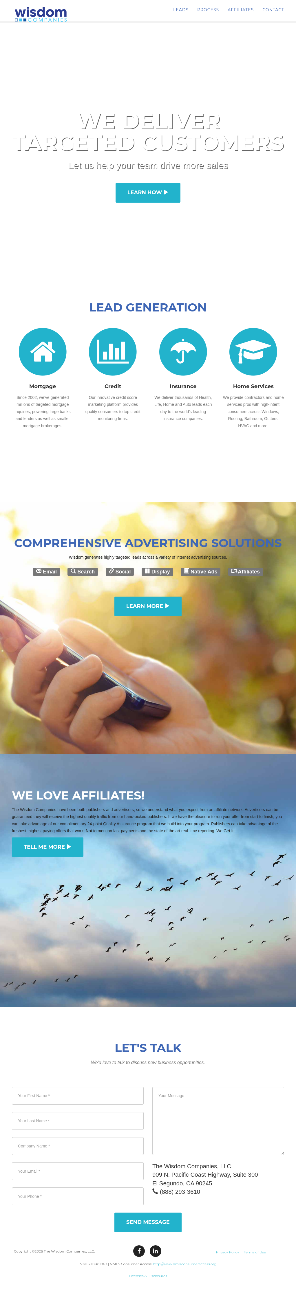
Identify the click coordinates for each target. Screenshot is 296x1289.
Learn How (148, 192)
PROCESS (208, 14)
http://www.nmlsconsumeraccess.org (184, 1264)
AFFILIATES (241, 14)
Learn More (148, 606)
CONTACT (273, 14)
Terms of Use (255, 1252)
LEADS (181, 14)
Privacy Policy (227, 1252)
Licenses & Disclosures (148, 1276)
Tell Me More (48, 847)
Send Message (148, 1222)
